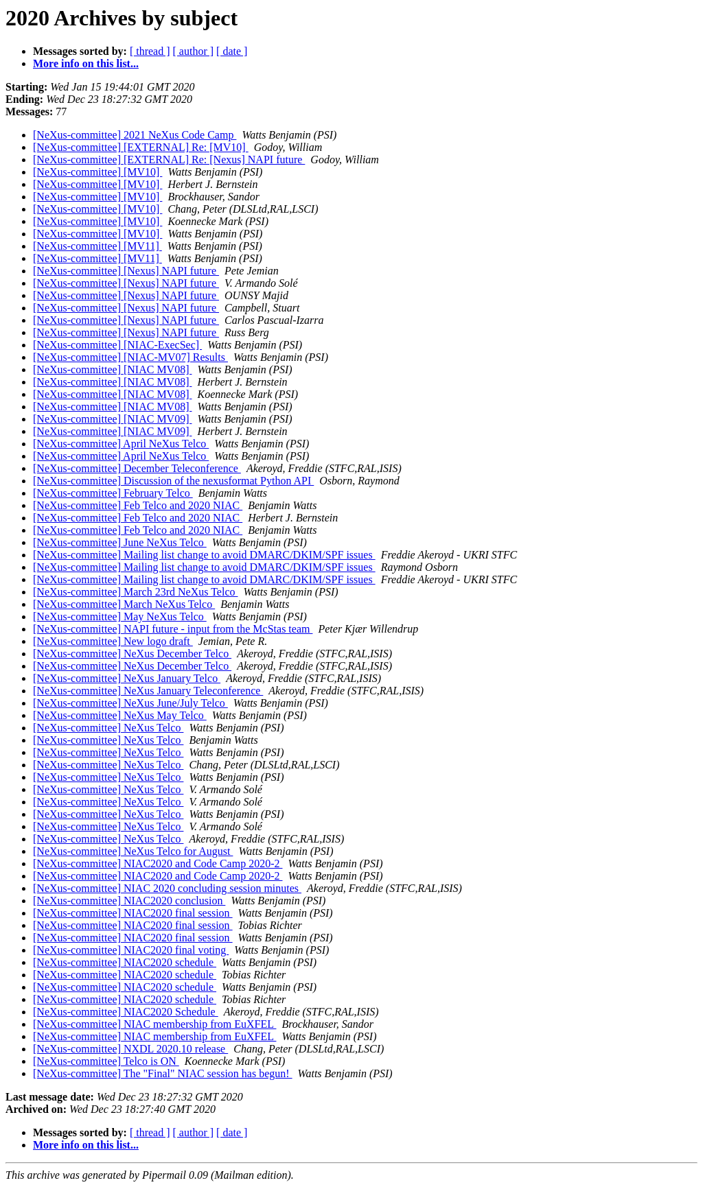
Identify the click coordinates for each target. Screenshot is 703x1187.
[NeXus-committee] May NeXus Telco (120, 616)
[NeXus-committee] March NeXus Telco (124, 604)
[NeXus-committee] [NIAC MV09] (112, 419)
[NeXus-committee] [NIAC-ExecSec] (117, 345)
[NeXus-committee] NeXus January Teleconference (148, 690)
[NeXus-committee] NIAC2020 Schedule (125, 1012)
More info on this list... (86, 63)
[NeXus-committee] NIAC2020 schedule (124, 962)
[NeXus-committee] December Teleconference (137, 468)
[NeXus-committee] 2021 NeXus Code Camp (134, 135)
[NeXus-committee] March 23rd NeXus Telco (135, 592)
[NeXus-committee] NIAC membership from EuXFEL (154, 1024)
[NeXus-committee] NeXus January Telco (126, 678)
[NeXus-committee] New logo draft (113, 641)
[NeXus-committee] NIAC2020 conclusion (129, 900)
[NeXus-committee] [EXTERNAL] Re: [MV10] (141, 147)
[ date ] (231, 51)
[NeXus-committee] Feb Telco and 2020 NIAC (137, 505)
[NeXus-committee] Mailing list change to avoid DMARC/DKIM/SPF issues (204, 555)
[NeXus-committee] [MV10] (97, 172)
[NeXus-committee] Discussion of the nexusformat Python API (173, 480)
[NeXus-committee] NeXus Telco (108, 727)
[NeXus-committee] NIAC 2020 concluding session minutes (167, 888)
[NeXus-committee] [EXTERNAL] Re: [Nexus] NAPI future (169, 159)
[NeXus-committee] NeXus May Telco (120, 715)
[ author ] (193, 51)
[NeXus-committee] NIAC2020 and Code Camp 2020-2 (157, 863)
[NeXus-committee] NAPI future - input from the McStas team (172, 629)
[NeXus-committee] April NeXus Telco (121, 443)
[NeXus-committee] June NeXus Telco (120, 542)
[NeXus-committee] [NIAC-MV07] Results (130, 357)
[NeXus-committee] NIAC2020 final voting (131, 950)
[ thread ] (150, 51)
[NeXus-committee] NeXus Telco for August (133, 851)
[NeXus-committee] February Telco (113, 493)
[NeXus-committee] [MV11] (97, 246)
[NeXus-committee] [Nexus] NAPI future (126, 271)
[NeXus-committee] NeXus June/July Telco (130, 703)
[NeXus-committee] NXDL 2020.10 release (130, 1049)
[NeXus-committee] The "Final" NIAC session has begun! (162, 1073)
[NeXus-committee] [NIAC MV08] (112, 369)
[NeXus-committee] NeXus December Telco (132, 653)
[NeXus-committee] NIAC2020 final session (133, 913)
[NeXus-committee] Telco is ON (106, 1061)
